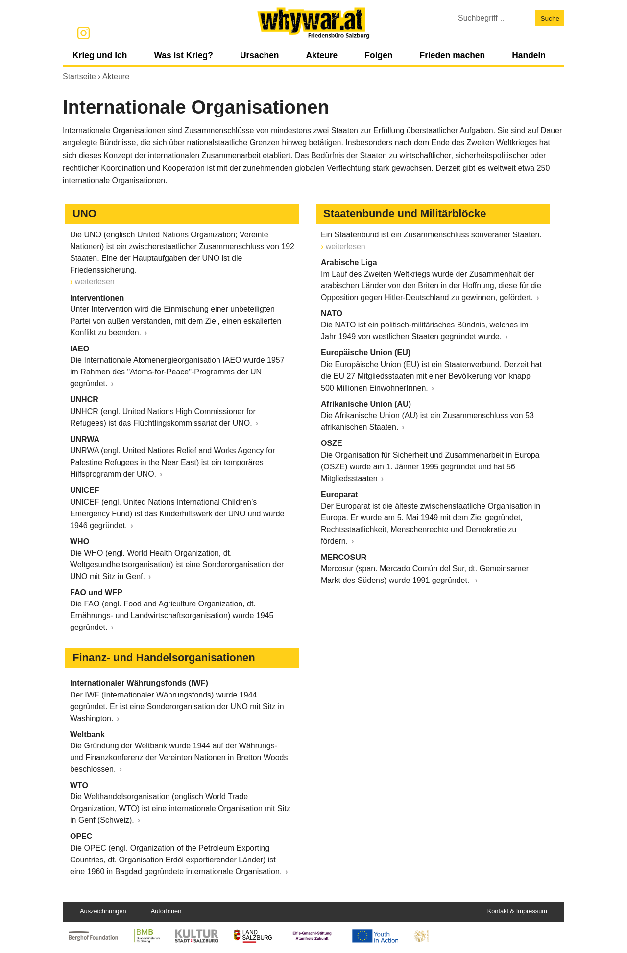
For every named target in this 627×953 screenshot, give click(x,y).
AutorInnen (166, 911)
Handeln (529, 55)
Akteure (322, 55)
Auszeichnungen (103, 911)
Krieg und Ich (99, 55)
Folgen (378, 55)
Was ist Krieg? (183, 55)
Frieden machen (452, 55)
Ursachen (259, 55)
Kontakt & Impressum (517, 911)
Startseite (79, 76)
